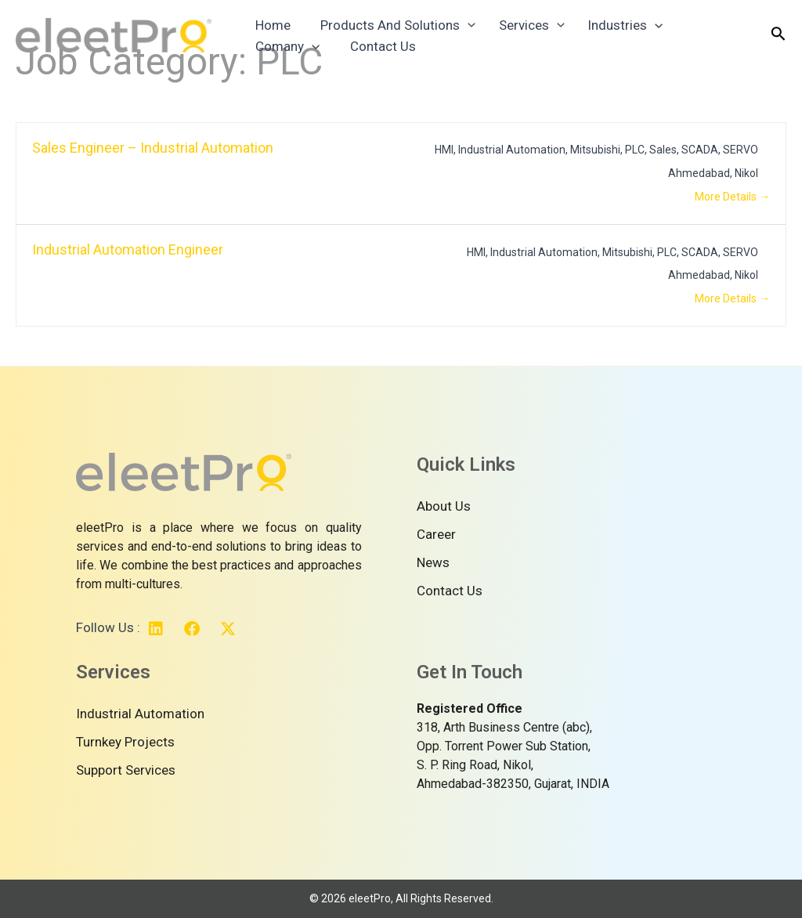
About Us (444, 506)
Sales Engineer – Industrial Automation (152, 147)
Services (511, 20)
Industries (608, 20)
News (433, 562)
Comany (702, 20)
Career (436, 534)
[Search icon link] (778, 41)
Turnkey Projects (125, 742)
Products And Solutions (380, 20)
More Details (732, 196)
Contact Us (285, 61)
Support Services (125, 770)
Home (269, 20)
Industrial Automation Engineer (127, 249)
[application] (638, 20)
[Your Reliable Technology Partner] (113, 39)
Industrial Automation (140, 713)
